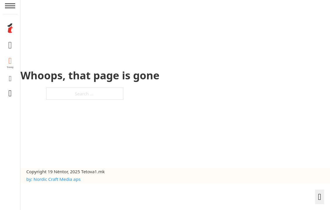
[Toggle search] (10, 93)
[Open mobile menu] (10, 6)
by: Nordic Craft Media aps (53, 179)
